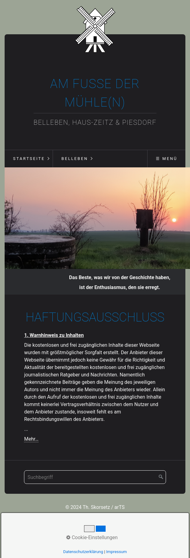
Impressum (116, 551)
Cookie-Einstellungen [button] (92, 537)
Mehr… (31, 428)
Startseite (29, 158)
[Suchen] (161, 466)
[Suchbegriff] (95, 466)
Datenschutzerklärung (83, 551)
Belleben (74, 158)
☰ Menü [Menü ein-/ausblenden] (166, 158)
